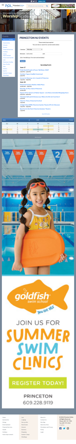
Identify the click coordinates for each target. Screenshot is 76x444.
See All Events (46, 114)
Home (4, 417)
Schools (5, 45)
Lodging (23, 420)
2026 (4, 120)
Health (4, 429)
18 (48, 129)
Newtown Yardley (8, 62)
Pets (4, 66)
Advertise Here (44, 424)
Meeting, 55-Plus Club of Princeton (31, 88)
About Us (42, 417)
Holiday (5, 51)
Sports (5, 71)
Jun (37, 120)
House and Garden (8, 57)
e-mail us (61, 425)
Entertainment (6, 424)
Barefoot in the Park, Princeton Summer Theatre (35, 109)
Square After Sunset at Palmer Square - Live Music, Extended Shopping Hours (44, 92)
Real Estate (24, 424)
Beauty (5, 47)
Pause (46, 29)
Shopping (24, 432)
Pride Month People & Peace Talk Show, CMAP (34, 70)
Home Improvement (7, 54)
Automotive (6, 43)
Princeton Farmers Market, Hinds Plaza (32, 84)
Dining (4, 422)
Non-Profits (6, 64)
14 (7, 129)
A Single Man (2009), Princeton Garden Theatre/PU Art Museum (40, 105)
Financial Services (8, 49)
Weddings (6, 75)
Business (23, 429)
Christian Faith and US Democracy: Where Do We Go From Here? (40, 97)
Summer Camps (7, 73)
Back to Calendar (8, 39)
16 (27, 129)
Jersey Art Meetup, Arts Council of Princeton (34, 78)
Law (4, 60)
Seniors (5, 68)
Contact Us (43, 420)
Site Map (42, 422)
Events (5, 36)
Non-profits (24, 422)
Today (71, 120)
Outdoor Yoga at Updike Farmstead (31, 74)
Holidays (4, 432)
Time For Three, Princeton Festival (31, 101)
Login (42, 432)
